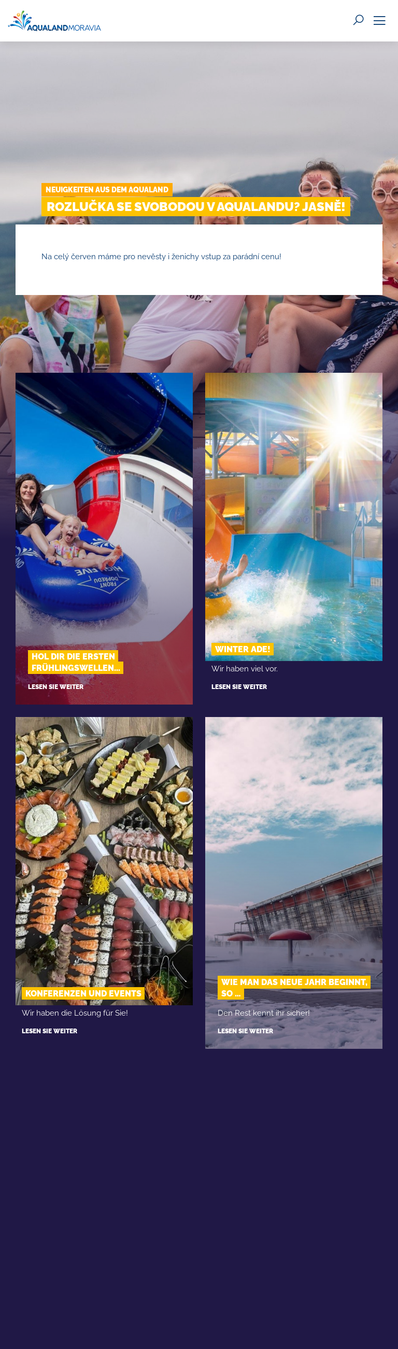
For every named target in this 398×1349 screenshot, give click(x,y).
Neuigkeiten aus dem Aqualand (107, 190)
